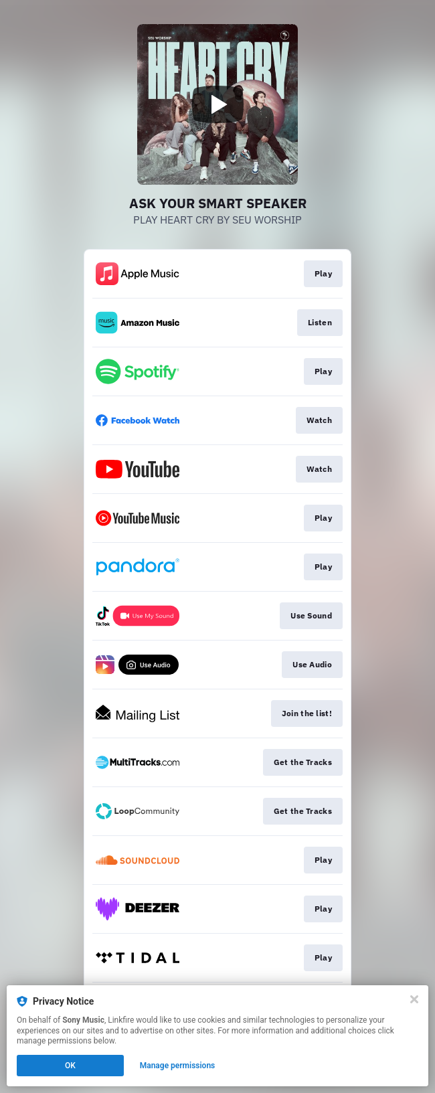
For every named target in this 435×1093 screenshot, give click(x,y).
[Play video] (217, 104)
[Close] (414, 999)
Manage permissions (177, 1065)
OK (70, 1065)
